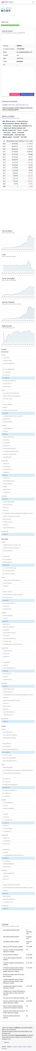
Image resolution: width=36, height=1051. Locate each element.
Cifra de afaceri (10, 121)
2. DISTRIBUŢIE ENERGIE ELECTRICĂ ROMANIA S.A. (11, 396)
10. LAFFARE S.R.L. (5, 524)
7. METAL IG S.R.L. (5, 703)
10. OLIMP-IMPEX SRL (6, 662)
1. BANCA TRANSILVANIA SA (7, 732)
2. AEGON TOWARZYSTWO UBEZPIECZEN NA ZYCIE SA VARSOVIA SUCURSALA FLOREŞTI (18, 770)
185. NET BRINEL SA (5, 606)
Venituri (17, 123)
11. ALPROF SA (5, 665)
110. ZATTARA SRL (5, 817)
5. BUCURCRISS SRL (5, 440)
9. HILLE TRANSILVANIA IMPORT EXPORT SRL (10, 451)
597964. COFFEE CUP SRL (6, 755)
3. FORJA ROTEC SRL (6, 843)
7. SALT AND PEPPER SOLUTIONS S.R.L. (9, 632)
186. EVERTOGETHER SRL (6, 609)
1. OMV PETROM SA (5, 357)
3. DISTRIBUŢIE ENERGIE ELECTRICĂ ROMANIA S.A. (11, 773)
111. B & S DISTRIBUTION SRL (7, 820)
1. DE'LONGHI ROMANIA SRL (7, 428)
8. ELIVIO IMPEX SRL (6, 635)
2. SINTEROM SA (5, 876)
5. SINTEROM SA (5, 510)
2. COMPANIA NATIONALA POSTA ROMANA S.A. (11, 547)
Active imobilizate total (18, 128)
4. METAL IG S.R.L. (5, 507)
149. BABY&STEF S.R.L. (6, 849)
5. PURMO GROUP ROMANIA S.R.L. (8, 627)
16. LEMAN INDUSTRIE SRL (7, 679)
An (4, 121)
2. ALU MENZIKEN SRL (6, 466)
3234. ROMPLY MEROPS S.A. (7, 562)
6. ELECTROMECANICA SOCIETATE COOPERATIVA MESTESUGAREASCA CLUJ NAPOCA (17, 513)
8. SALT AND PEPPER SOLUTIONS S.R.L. (9, 448)
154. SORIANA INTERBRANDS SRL (8, 863)
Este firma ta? (14, 94)
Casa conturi (7, 132)
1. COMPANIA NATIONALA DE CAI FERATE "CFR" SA (11, 545)
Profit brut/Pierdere (22, 121)
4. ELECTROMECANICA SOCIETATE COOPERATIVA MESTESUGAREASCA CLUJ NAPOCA (17, 694)
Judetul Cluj (20, 58)
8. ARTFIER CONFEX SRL (6, 519)
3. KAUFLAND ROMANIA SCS (7, 550)
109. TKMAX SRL (5, 814)
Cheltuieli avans (17, 126)
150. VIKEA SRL (5, 852)
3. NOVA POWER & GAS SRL (7, 398)
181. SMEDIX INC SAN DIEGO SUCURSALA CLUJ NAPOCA (12, 594)
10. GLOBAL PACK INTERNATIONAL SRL (9, 454)
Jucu (18, 55)
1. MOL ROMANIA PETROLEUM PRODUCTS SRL (10, 393)
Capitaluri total (27, 126)
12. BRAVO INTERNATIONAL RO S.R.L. (9, 668)
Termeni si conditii (17, 1046)
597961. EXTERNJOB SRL (6, 746)
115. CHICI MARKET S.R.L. (7, 831)
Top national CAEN (4, 460)
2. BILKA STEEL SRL (5, 653)
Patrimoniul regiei (19, 135)
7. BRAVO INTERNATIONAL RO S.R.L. (8, 481)
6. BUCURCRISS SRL (5, 630)
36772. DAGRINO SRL (6, 796)
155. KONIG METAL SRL (6, 866)
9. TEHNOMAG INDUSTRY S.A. (7, 522)
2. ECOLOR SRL (5, 431)
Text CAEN (23, 137)
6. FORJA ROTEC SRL (6, 478)
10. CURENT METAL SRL (6, 489)
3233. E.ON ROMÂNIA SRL (7, 559)
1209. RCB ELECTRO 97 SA (7, 383)
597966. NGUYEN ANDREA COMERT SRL (9, 760)
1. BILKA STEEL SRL (5, 463)
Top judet (3, 390)
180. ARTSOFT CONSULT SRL (7, 591)
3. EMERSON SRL (5, 586)
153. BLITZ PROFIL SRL (6, 861)
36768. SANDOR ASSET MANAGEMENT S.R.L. (10, 784)
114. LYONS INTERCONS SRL (7, 828)
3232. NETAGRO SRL (5, 556)
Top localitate (3, 425)
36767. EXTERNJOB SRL (6, 781)
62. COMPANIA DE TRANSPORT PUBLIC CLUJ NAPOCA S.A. (12, 416)
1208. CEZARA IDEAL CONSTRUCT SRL (9, 380)
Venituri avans (7, 126)
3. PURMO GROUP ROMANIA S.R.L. (8, 808)
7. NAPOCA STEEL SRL (6, 445)
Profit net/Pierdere (8, 123)
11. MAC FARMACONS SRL (7, 457)
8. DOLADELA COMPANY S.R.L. (7, 483)
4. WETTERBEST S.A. (5, 472)
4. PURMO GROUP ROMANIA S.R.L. (8, 437)
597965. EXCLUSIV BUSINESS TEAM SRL (9, 758)
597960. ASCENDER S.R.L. (6, 743)
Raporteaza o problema (27, 94)
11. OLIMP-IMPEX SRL (6, 492)
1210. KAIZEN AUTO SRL (6, 386)
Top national (3, 355)
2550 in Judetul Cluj (16, 105)
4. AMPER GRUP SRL (6, 624)
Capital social (7, 128)
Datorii (13, 132)
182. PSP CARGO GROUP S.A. (7, 597)
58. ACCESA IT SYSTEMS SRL (7, 404)
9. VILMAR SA (4, 486)
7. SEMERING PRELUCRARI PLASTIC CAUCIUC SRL (11, 516)
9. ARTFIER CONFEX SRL (6, 896)
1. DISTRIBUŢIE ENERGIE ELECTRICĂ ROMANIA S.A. (11, 580)
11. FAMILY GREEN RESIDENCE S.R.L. (8, 527)
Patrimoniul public (8, 135)
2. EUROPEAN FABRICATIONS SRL (8, 501)
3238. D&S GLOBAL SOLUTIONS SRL (8, 573)
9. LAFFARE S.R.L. (5, 709)
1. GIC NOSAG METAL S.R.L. (7, 650)
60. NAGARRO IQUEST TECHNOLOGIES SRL (9, 410)
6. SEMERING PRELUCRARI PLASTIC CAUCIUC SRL (11, 700)
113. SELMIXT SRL (5, 825)
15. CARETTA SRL (5, 676)
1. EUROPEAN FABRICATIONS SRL (8, 873)
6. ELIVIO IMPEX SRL (6, 442)
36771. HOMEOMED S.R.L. (7, 793)
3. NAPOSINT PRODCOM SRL (7, 504)
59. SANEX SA (4, 407)
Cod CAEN (16, 137)
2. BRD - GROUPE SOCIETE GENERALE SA (9, 735)
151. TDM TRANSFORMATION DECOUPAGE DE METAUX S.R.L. (13, 855)
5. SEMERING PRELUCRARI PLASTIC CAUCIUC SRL (11, 884)
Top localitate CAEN (4, 531)
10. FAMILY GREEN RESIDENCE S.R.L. (8, 712)
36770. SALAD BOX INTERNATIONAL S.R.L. (9, 790)
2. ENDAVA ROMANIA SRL (7, 583)
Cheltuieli (24, 123)
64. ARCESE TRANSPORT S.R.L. (7, 421)
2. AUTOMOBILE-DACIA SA (7, 360)
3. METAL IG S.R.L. (5, 879)
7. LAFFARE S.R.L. (5, 890)
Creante (25, 130)
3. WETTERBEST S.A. (5, 656)
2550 (9, 105)
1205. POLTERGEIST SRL (6, 372)
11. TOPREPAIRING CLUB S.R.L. (7, 714)
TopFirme (6, 1042)
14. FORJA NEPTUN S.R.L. (6, 673)
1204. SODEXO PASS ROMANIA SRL (8, 369)
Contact (9, 1039)
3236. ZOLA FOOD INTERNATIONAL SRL (9, 568)
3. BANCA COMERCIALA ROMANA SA (9, 737)
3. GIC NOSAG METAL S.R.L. (7, 469)
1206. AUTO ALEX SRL (6, 375)
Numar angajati (7, 137)
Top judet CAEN (4, 496)
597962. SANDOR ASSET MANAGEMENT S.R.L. (10, 749)
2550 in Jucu (25, 105)
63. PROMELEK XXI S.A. (6, 419)
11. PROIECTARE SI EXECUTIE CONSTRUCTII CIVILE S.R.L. (12, 644)
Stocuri (19, 130)
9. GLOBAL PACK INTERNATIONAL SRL (9, 638)
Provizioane (20, 132)
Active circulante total (9, 130)
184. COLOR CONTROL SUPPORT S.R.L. (9, 603)
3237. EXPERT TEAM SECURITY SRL (8, 570)
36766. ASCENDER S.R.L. (6, 778)
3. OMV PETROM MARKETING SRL (8, 363)
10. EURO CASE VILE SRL (6, 641)
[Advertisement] (13, 15)
